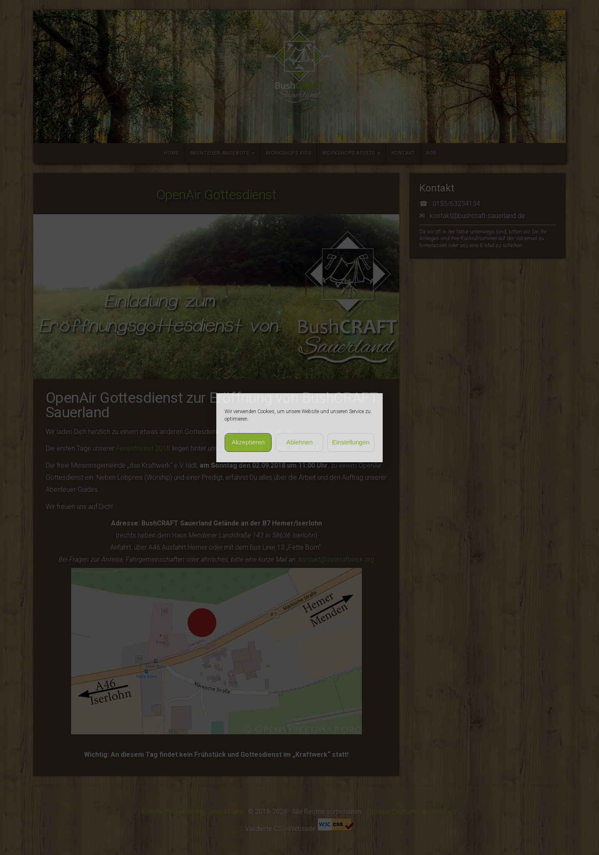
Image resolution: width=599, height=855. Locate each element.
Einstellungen (350, 442)
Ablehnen (299, 442)
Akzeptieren (248, 442)
